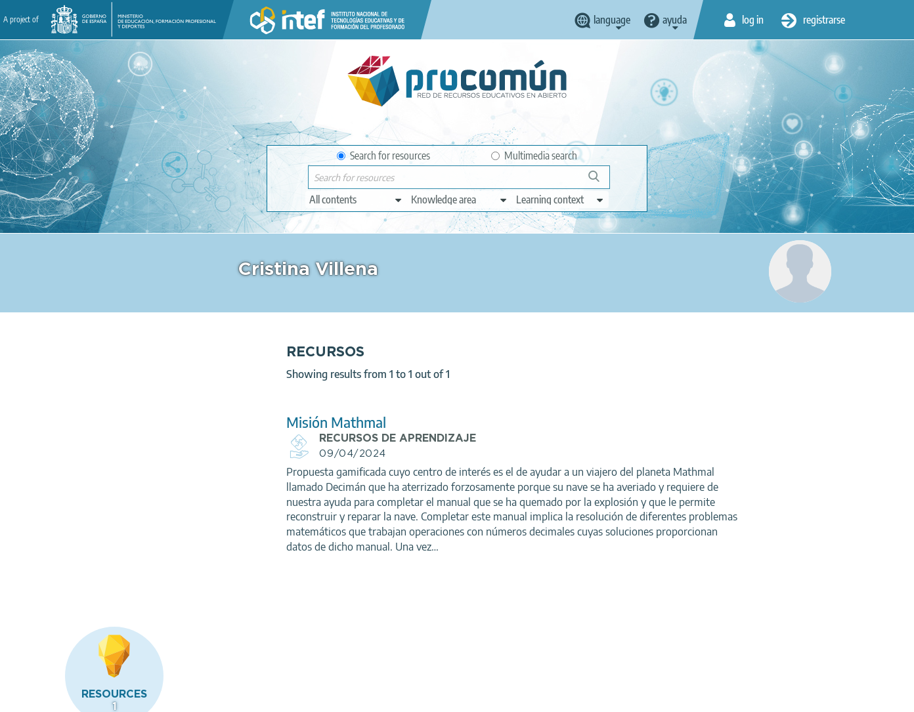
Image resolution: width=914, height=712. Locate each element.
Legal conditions (129, 696)
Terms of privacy (213, 696)
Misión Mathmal (295, 422)
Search (600, 181)
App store (377, 644)
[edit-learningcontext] (560, 199)
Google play (491, 644)
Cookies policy (293, 696)
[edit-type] (356, 199)
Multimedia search (534, 155)
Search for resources (383, 155)
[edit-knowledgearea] (459, 199)
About (64, 696)
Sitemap (424, 696)
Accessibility (364, 696)
